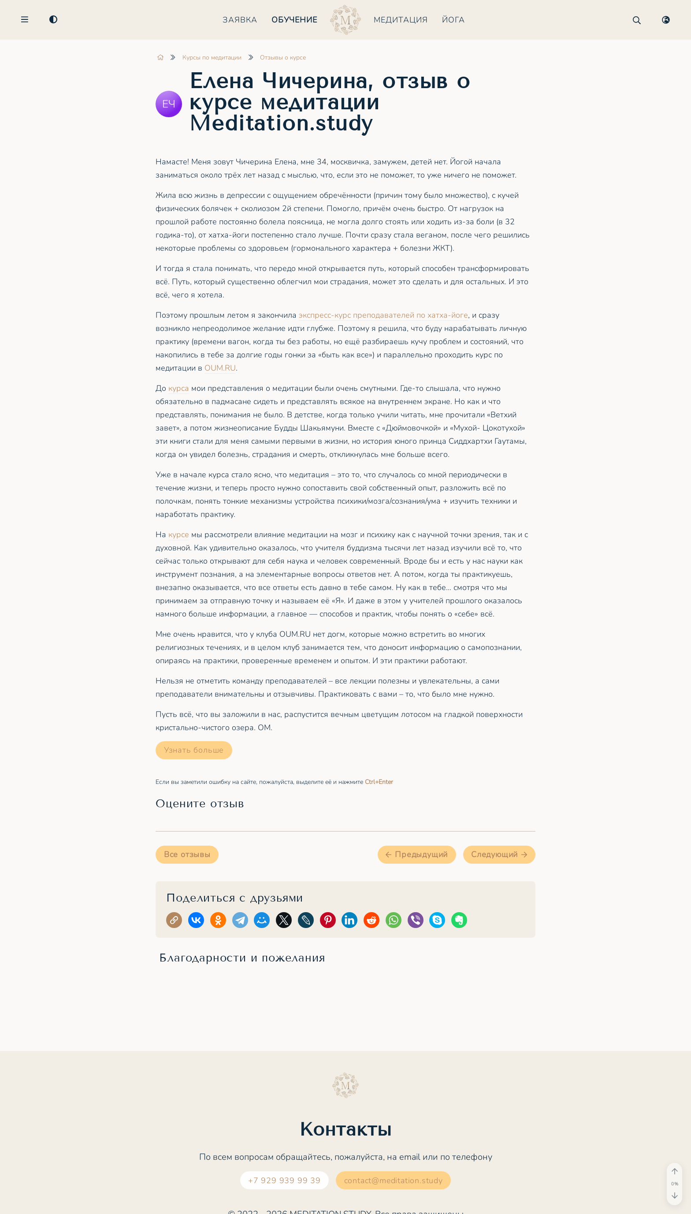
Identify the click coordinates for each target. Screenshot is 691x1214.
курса (178, 388)
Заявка (240, 20)
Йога (453, 20)
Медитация (401, 20)
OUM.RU (220, 368)
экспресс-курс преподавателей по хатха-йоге (383, 315)
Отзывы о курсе (283, 57)
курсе (178, 534)
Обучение (294, 20)
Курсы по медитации (211, 57)
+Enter (379, 782)
